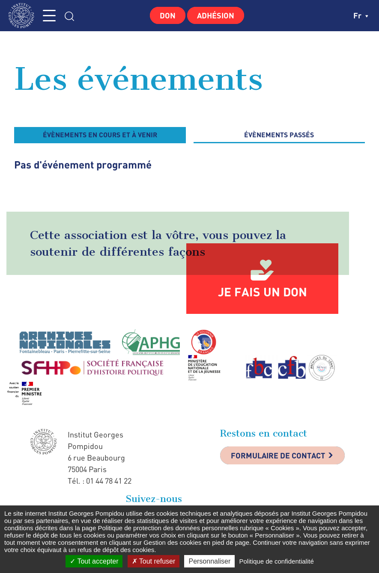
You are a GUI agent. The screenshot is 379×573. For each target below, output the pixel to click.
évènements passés (279, 134)
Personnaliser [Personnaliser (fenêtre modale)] (209, 561)
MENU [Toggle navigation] (49, 15)
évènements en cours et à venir (100, 134)
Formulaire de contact (278, 455)
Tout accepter (94, 561)
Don (168, 15)
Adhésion (215, 15)
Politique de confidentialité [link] (276, 561)
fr (360, 15)
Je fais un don (262, 291)
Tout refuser (154, 561)
